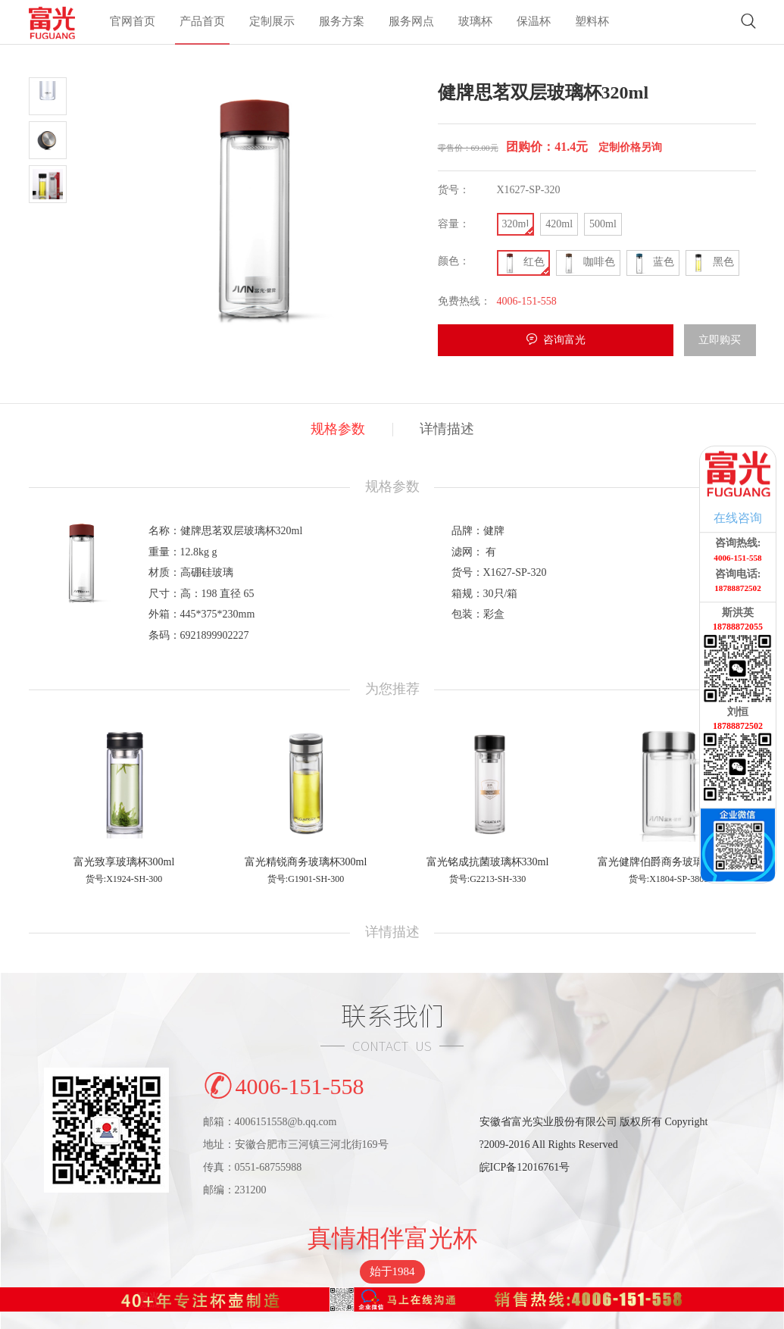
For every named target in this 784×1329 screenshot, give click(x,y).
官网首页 (132, 23)
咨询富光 (564, 340)
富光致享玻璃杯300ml (124, 862)
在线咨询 (738, 517)
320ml (515, 224)
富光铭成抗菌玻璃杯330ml (487, 862)
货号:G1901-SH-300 (305, 879)
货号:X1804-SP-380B (669, 879)
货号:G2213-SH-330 (487, 879)
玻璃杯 (475, 23)
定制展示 (272, 23)
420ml (559, 224)
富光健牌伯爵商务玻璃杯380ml (670, 862)
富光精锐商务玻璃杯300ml (306, 862)
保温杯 (534, 23)
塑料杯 (592, 23)
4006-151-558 (283, 1083)
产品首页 (202, 23)
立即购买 (719, 340)
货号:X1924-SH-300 (124, 879)
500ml (603, 224)
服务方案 (341, 23)
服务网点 (411, 23)
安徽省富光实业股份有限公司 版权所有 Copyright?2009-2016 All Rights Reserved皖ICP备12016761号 (593, 1144)
